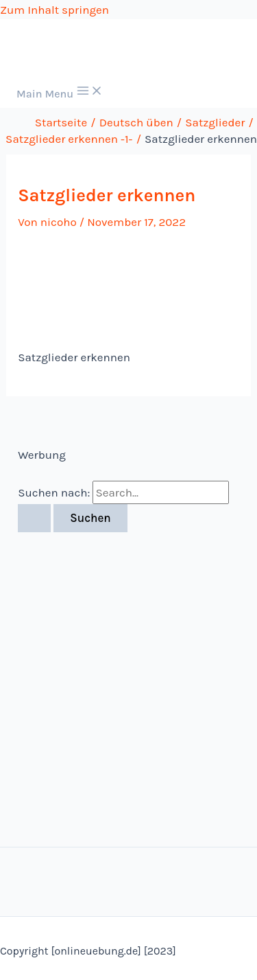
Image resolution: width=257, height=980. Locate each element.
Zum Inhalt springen (54, 9)
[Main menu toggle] (60, 92)
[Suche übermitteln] (34, 518)
